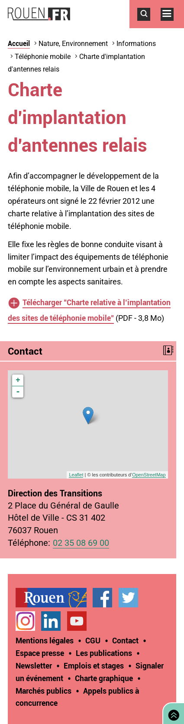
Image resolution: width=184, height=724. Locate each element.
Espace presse (40, 653)
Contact (125, 640)
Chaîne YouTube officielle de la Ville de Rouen (77, 621)
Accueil (19, 43)
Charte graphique (104, 678)
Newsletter (34, 665)
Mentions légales (45, 640)
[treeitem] (54, 597)
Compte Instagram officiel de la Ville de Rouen (25, 621)
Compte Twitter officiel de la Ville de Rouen (128, 597)
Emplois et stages (94, 665)
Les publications (104, 653)
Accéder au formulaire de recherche (149, 25)
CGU (92, 640)
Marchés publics (43, 690)
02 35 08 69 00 (81, 543)
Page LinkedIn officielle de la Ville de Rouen (51, 621)
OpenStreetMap (149, 474)
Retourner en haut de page (172, 712)
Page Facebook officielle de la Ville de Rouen (102, 597)
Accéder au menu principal (172, 25)
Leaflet (76, 474)
